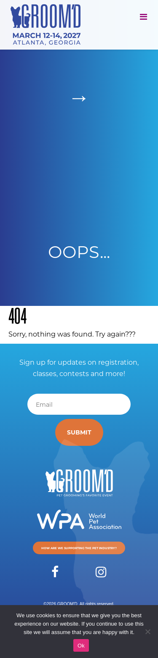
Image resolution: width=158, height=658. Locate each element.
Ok (81, 645)
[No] (147, 631)
